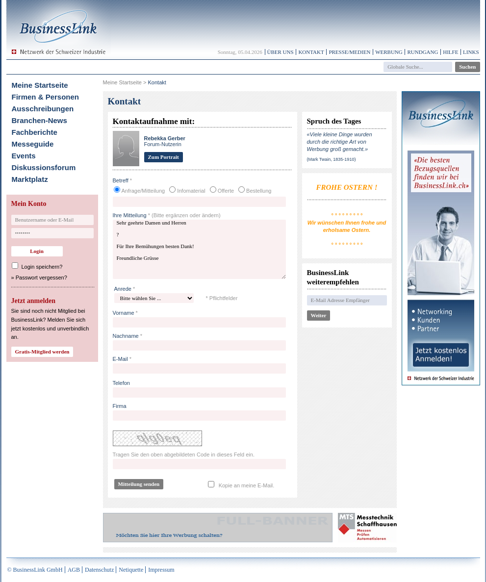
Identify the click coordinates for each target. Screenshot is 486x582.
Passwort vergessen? (41, 277)
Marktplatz (30, 179)
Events (24, 156)
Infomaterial (191, 191)
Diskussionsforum (44, 167)
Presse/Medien (349, 52)
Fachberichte (34, 132)
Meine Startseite (40, 85)
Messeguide (33, 144)
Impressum (161, 569)
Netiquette (131, 569)
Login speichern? (42, 267)
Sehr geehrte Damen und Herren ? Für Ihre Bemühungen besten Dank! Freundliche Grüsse (199, 249)
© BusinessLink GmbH (35, 569)
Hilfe (450, 52)
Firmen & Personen (45, 97)
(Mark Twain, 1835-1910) (331, 159)
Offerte (226, 191)
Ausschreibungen (43, 108)
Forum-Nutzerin (164, 141)
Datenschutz (99, 569)
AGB (74, 569)
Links (471, 52)
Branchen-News (39, 120)
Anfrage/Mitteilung (143, 191)
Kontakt (311, 52)
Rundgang (422, 52)
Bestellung (258, 191)
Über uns (280, 52)
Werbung (389, 52)
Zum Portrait (163, 157)
